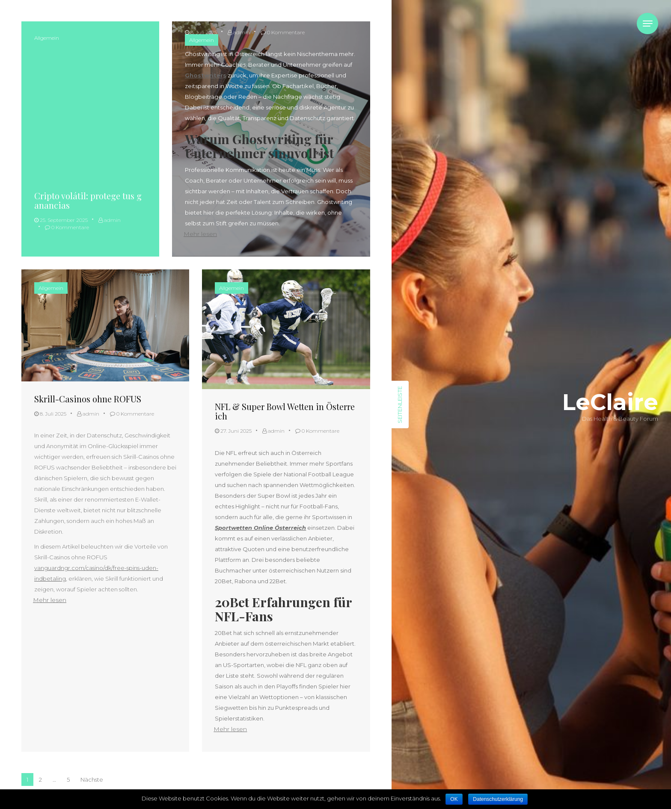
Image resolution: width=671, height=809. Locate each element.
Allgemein (46, 38)
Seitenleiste (399, 404)
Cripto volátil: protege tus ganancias (88, 200)
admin (109, 220)
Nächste (91, 779)
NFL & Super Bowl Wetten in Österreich (285, 411)
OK (453, 799)
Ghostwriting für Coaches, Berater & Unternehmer (270, 12)
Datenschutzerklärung (498, 799)
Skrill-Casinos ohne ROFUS (87, 398)
